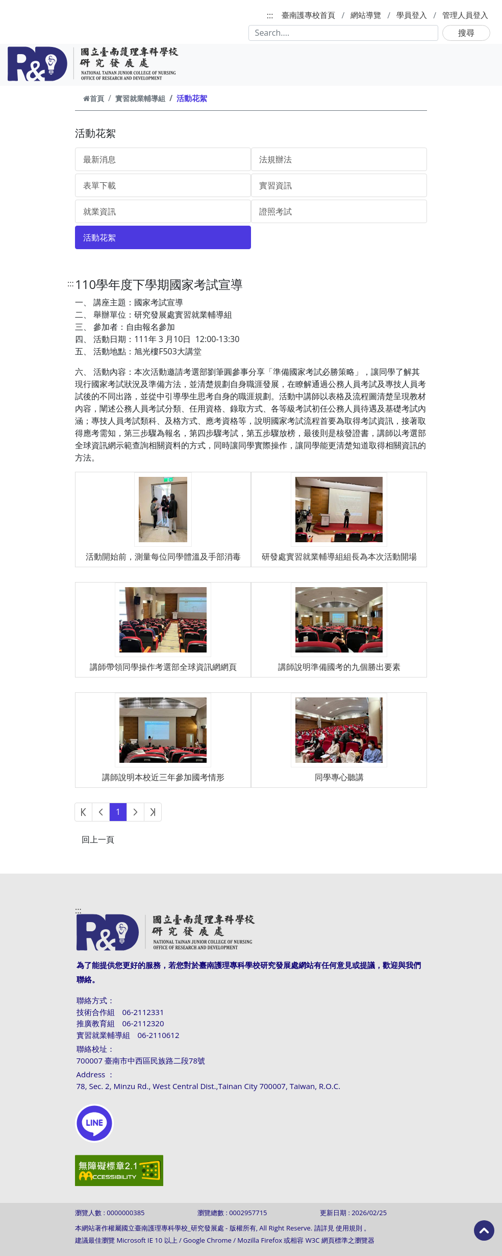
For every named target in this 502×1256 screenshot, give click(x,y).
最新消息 (99, 159)
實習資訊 (275, 185)
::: (270, 15)
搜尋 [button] (466, 32)
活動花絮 (99, 237)
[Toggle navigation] (480, 64)
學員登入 (411, 15)
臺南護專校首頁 (308, 15)
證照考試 (275, 211)
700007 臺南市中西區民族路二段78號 (141, 1060)
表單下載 (99, 185)
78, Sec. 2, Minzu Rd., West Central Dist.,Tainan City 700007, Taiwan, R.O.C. (209, 1086)
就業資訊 (99, 211)
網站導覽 (365, 15)
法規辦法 (275, 159)
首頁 (93, 98)
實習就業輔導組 (140, 98)
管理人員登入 (465, 15)
